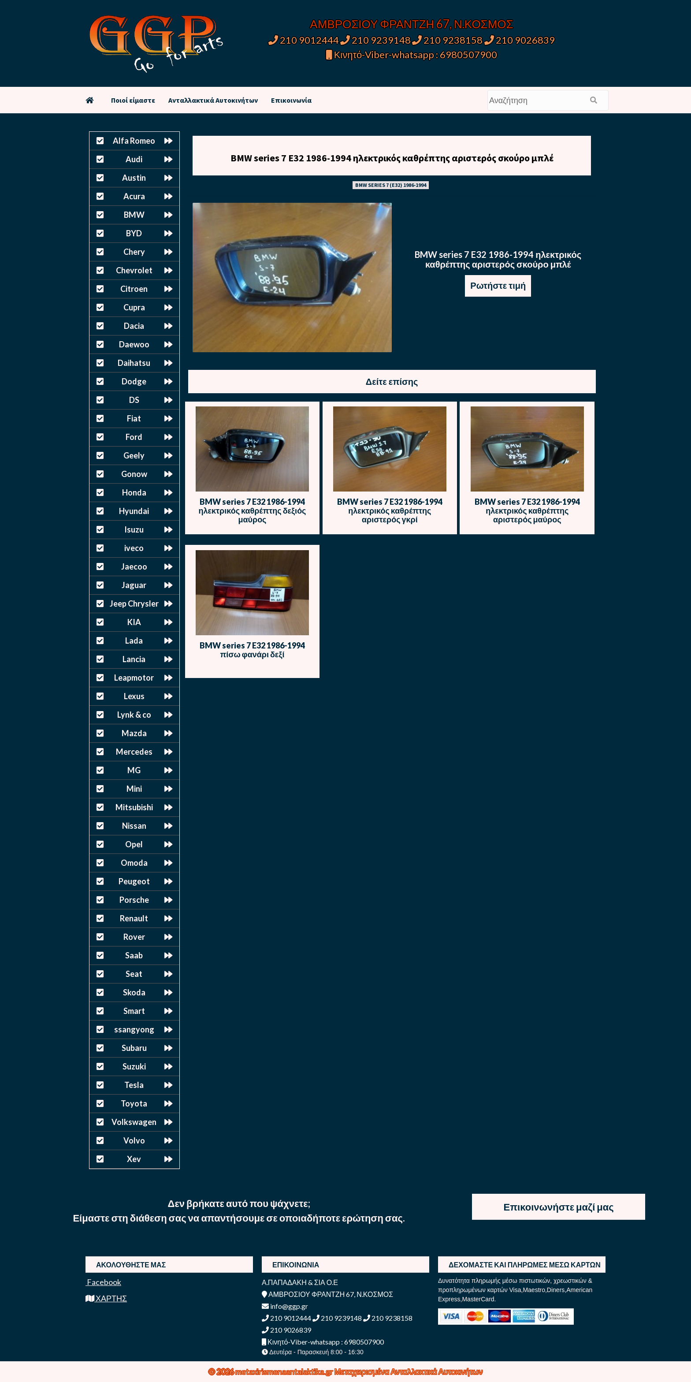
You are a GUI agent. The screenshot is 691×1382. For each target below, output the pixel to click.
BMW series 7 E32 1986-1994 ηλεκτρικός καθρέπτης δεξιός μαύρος (252, 510)
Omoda (134, 863)
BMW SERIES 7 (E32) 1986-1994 (390, 185)
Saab (134, 955)
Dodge (134, 381)
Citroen (134, 289)
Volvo (134, 1140)
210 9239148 (375, 40)
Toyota (134, 1103)
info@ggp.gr (285, 1306)
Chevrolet (134, 270)
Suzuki (134, 1066)
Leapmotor (134, 677)
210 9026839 (519, 40)
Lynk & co (134, 714)
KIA (134, 622)
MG (134, 770)
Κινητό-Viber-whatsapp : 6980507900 (412, 54)
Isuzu (134, 529)
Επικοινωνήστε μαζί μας (559, 1207)
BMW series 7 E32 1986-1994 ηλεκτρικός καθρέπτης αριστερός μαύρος (527, 510)
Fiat (134, 418)
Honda (134, 492)
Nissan (134, 826)
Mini (134, 788)
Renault (134, 918)
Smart (134, 1011)
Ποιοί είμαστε (133, 100)
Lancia (134, 659)
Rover (134, 937)
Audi (134, 159)
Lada (134, 640)
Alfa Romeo (134, 140)
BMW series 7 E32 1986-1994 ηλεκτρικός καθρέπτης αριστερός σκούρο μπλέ (392, 158)
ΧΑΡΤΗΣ (106, 1298)
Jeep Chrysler (134, 603)
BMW (134, 215)
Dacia (134, 326)
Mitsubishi (134, 807)
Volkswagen (133, 1122)
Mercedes (134, 751)
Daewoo (134, 344)
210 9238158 (448, 40)
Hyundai (134, 511)
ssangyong (134, 1029)
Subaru (134, 1048)
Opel (134, 844)
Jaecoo (134, 566)
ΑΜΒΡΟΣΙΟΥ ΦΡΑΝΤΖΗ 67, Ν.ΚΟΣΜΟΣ (411, 24)
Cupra (134, 307)
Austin (134, 178)
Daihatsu (134, 363)
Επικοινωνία (291, 100)
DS (134, 400)
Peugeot (134, 881)
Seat (134, 974)
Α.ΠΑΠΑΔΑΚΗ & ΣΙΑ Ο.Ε (300, 1282)
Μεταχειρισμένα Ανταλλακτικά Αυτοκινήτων (408, 1371)
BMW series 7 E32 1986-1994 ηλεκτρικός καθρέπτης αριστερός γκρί (389, 510)
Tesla (134, 1085)
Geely (134, 455)
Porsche (134, 900)
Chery (134, 252)
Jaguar (134, 585)
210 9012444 (303, 40)
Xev (134, 1159)
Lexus (134, 696)
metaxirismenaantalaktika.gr (284, 1371)
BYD (134, 233)
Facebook (103, 1282)
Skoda (134, 992)
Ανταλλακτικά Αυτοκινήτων (213, 100)
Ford (134, 437)
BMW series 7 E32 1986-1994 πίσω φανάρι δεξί (252, 650)
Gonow (134, 474)
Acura (134, 196)
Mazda (134, 733)
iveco (134, 548)
